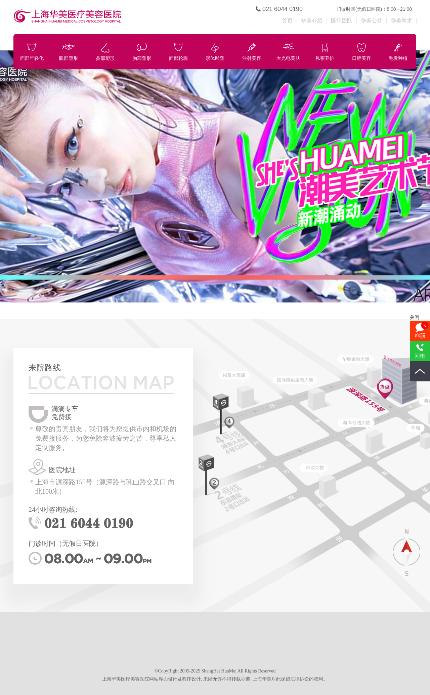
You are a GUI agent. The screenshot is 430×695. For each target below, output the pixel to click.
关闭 (414, 317)
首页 (287, 21)
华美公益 (371, 21)
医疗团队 (341, 21)
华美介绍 (311, 21)
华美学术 (401, 21)
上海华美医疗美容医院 (108, 17)
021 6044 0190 (282, 9)
